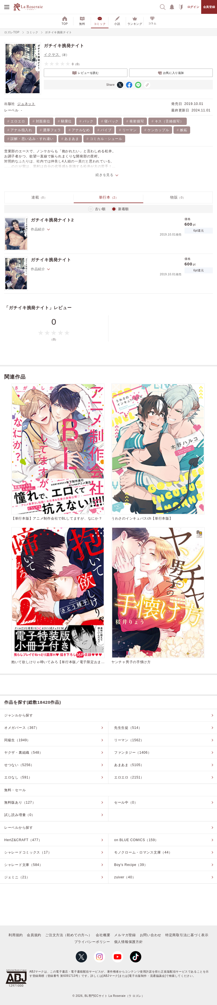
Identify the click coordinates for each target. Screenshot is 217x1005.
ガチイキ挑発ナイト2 (52, 219)
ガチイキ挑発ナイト (51, 259)
